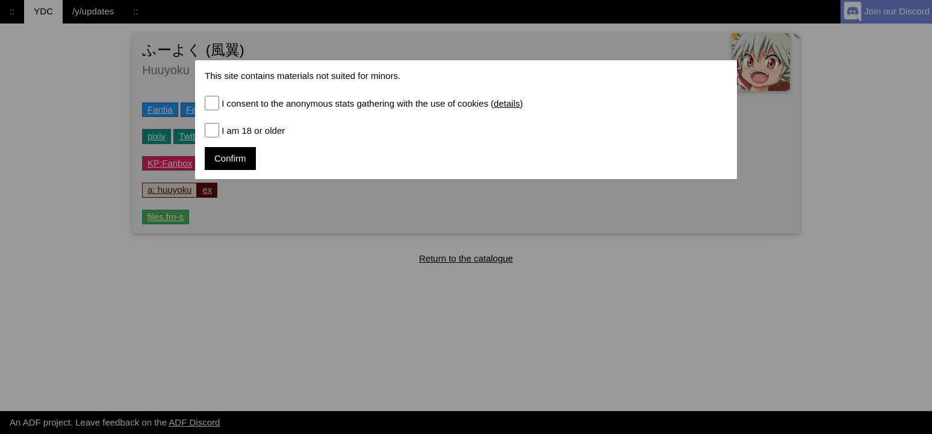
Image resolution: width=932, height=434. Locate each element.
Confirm (230, 158)
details (507, 103)
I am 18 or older (253, 130)
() (505, 103)
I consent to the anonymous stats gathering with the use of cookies (372, 103)
